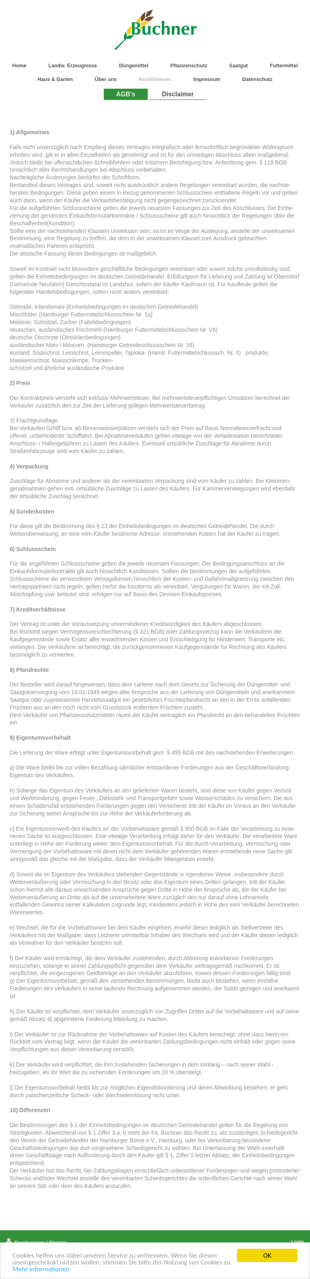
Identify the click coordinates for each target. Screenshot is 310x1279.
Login (297, 1241)
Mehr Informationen (41, 1269)
